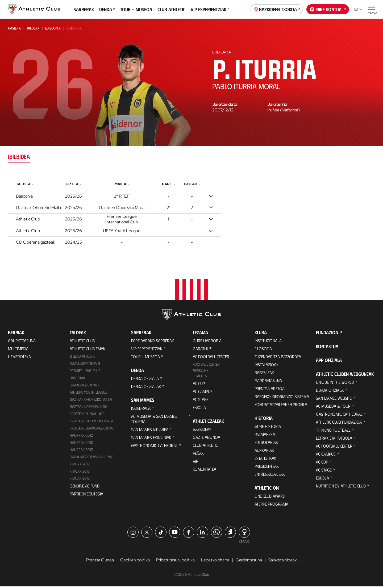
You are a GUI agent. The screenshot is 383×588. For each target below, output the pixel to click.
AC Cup (199, 384)
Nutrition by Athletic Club (341, 487)
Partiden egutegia (86, 495)
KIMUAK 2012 (80, 465)
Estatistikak (265, 459)
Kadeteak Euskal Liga (87, 415)
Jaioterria (277, 104)
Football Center (206, 366)
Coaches (200, 377)
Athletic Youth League (88, 393)
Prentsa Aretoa (270, 390)
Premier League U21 (86, 372)
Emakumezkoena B (85, 365)
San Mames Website (334, 399)
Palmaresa (265, 435)
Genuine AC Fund (84, 487)
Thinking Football (333, 431)
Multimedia (18, 350)
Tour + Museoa (136, 9)
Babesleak (264, 374)
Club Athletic (171, 9)
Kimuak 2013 (80, 472)
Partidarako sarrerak (152, 342)
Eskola (199, 408)
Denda (107, 9)
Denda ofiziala (145, 379)
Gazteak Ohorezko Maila (91, 401)
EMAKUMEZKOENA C (85, 386)
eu (358, 9)
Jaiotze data (225, 104)
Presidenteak (267, 467)
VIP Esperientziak (210, 9)
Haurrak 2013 (81, 451)
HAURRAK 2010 (81, 443)
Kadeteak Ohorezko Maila (91, 422)
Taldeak (33, 28)
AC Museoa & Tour (333, 407)
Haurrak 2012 (81, 436)
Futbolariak (266, 443)
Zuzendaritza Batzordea (278, 358)
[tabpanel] (191, 213)
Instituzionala (268, 342)
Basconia (53, 28)
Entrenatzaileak (270, 475)
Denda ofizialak (146, 387)
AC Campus (203, 392)
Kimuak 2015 (80, 479)
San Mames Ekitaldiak (151, 438)
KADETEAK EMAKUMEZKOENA (91, 429)
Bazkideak (202, 430)
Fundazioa (327, 334)
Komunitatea (204, 470)
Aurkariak (264, 451)
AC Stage (201, 400)
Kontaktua (327, 348)
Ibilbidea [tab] (19, 156)
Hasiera (14, 28)
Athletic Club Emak (87, 350)
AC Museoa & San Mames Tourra (154, 420)
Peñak (198, 454)
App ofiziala (329, 362)
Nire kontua (328, 9)
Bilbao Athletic (82, 358)
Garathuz (202, 350)
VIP (195, 462)
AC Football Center (211, 358)
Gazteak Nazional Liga (88, 408)
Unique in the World (335, 383)
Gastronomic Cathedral (154, 446)
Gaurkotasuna (22, 342)
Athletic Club (82, 342)
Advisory (200, 371)
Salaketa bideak (282, 561)
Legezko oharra (215, 561)
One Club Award (270, 497)
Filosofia (263, 350)
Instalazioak (266, 366)
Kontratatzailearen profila (281, 405)
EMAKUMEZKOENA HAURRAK (91, 458)
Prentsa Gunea (100, 561)
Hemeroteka (19, 358)
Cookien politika (135, 561)
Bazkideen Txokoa (277, 9)
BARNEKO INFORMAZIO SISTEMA (282, 398)
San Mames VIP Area (149, 430)
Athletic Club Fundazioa (339, 423)
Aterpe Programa (271, 505)
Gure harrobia (207, 342)
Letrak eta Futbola (334, 439)
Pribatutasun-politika (175, 561)
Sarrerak (84, 9)
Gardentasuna (268, 382)
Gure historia (268, 427)
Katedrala (141, 409)
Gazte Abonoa (206, 438)
